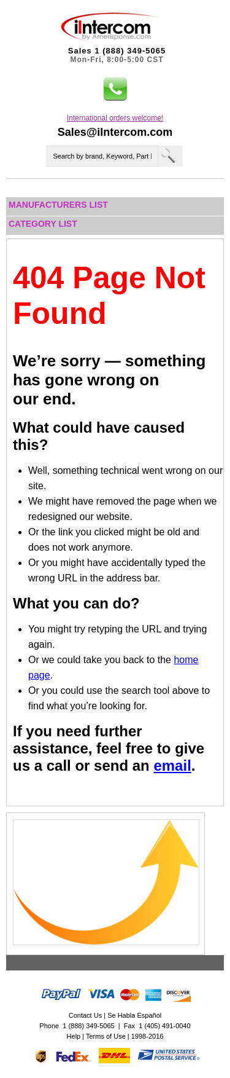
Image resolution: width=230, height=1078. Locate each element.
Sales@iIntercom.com (115, 132)
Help (74, 1036)
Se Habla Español (134, 1015)
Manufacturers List (58, 205)
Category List (43, 224)
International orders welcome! (115, 118)
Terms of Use (106, 1036)
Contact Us (85, 1015)
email (172, 765)
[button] (115, 89)
